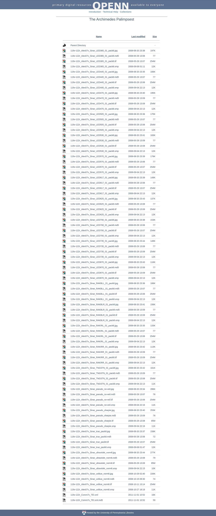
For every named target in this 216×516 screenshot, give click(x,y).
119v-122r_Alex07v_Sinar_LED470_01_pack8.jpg (94, 93)
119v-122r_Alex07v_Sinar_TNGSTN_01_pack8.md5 (95, 373)
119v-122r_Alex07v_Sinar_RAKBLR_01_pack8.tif (94, 315)
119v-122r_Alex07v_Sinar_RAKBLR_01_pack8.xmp (95, 320)
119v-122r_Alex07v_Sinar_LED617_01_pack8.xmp (95, 193)
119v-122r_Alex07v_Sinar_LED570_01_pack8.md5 (95, 161)
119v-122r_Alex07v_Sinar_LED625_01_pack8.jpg (94, 198)
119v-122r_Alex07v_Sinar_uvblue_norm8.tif (91, 484)
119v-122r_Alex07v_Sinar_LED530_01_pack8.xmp (95, 151)
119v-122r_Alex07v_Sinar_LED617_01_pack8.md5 (95, 183)
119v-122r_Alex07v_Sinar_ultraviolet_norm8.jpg (93, 452)
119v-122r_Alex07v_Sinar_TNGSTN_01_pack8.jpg (95, 368)
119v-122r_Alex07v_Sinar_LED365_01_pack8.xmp (95, 66)
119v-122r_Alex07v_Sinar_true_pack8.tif (90, 442)
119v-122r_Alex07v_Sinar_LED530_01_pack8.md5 (95, 140)
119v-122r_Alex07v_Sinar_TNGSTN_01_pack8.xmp (95, 384)
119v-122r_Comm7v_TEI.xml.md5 (87, 500)
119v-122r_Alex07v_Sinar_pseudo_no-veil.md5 (93, 394)
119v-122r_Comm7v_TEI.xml (84, 495)
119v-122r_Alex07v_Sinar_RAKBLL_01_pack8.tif (94, 294)
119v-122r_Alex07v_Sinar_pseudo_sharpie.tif (92, 421)
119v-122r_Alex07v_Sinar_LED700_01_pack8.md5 (95, 225)
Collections (125, 12)
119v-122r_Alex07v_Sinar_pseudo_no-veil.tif (92, 399)
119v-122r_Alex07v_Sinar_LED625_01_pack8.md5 (95, 204)
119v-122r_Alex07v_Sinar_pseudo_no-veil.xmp (93, 405)
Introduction (95, 12)
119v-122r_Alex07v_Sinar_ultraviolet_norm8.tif (92, 463)
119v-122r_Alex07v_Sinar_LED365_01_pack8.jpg (94, 50)
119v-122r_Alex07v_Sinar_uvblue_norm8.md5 (92, 479)
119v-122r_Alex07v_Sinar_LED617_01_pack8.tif (93, 188)
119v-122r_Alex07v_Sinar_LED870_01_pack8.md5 (95, 267)
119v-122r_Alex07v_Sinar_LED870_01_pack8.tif (93, 273)
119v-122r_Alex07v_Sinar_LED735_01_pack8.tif (93, 251)
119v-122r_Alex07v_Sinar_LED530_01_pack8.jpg (94, 135)
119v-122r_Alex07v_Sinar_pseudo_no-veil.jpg (92, 389)
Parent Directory (78, 45)
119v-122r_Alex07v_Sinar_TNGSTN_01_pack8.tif (94, 378)
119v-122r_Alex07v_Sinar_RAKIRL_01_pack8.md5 (95, 331)
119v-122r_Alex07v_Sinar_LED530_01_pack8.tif (93, 146)
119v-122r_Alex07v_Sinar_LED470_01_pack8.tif (93, 103)
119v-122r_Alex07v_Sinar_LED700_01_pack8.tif (93, 230)
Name (99, 36)
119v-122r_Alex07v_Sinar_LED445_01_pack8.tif (93, 82)
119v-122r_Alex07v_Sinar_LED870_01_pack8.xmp (95, 278)
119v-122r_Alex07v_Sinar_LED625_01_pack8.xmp (95, 214)
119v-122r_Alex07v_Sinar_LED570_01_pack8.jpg (94, 156)
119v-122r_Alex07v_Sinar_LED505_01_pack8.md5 (95, 119)
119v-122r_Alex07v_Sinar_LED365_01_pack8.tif (93, 61)
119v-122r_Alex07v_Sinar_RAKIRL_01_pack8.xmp (95, 341)
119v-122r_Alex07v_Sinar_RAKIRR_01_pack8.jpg (94, 347)
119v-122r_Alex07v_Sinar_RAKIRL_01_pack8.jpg (94, 325)
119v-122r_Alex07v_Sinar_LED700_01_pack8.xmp (95, 236)
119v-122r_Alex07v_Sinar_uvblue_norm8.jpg (92, 473)
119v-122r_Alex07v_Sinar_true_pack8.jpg (90, 431)
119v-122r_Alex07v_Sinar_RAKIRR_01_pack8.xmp (95, 362)
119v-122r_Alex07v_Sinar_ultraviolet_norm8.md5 (94, 458)
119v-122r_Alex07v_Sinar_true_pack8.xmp (91, 447)
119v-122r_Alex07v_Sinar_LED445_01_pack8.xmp (95, 87)
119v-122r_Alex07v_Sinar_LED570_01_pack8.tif (93, 167)
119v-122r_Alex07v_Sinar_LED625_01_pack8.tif (93, 209)
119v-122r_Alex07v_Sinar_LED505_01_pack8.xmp (95, 130)
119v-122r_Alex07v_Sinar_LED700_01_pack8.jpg (94, 220)
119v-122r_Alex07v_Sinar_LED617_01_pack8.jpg (94, 177)
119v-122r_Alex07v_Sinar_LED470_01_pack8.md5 (95, 98)
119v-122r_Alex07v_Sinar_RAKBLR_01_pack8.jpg (94, 304)
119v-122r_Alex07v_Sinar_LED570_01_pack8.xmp (95, 172)
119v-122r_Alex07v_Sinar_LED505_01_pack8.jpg (94, 114)
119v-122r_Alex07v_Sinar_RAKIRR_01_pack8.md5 (95, 352)
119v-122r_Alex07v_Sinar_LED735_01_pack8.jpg (94, 241)
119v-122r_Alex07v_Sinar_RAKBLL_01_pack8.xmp (95, 299)
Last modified (138, 36)
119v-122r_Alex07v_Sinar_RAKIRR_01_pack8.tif (94, 357)
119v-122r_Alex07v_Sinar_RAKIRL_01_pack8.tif (93, 336)
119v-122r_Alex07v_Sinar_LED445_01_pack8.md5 (95, 77)
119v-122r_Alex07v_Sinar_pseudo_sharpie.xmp (93, 426)
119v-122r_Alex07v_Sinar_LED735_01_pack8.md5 (95, 246)
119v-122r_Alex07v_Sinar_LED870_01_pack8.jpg (94, 262)
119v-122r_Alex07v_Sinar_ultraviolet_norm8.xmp (94, 468)
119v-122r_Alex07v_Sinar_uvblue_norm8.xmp (92, 489)
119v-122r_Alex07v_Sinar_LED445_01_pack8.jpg (94, 72)
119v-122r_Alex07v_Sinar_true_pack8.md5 (91, 436)
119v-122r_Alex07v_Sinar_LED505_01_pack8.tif (93, 124)
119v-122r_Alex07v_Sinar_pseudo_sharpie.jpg (92, 410)
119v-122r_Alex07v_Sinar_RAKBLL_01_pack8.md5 (95, 288)
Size (155, 36)
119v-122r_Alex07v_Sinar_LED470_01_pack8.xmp (95, 109)
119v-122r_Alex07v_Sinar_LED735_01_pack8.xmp (95, 257)
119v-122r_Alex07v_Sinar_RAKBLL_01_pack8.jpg (94, 283)
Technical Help (110, 12)
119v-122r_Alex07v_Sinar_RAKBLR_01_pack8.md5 (95, 310)
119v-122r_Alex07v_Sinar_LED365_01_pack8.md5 (95, 56)
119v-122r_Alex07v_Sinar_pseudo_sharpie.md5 (93, 415)
